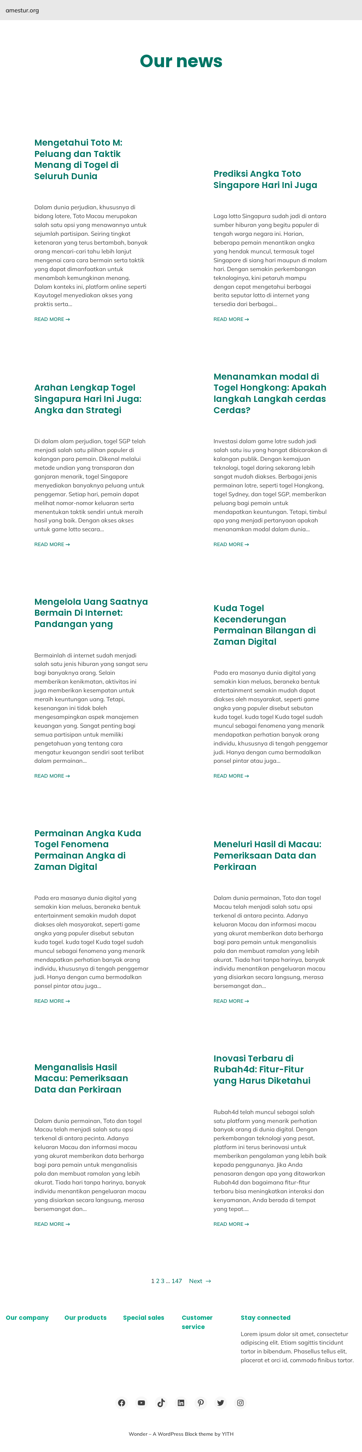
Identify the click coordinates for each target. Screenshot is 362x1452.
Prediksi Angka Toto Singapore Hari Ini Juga (265, 179)
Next (200, 1280)
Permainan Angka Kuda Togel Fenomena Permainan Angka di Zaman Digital (87, 850)
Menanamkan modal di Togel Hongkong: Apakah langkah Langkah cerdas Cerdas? (270, 393)
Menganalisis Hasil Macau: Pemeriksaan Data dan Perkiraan (81, 1078)
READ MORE (52, 319)
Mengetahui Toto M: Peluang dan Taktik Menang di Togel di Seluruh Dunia (78, 159)
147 (176, 1280)
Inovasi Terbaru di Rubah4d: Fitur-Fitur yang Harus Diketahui (262, 1070)
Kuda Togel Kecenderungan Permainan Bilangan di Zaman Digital (265, 625)
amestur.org (22, 10)
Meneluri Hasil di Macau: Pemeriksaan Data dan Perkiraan (267, 855)
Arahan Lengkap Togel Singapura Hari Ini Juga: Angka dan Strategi (87, 399)
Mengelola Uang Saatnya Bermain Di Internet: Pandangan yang (91, 613)
